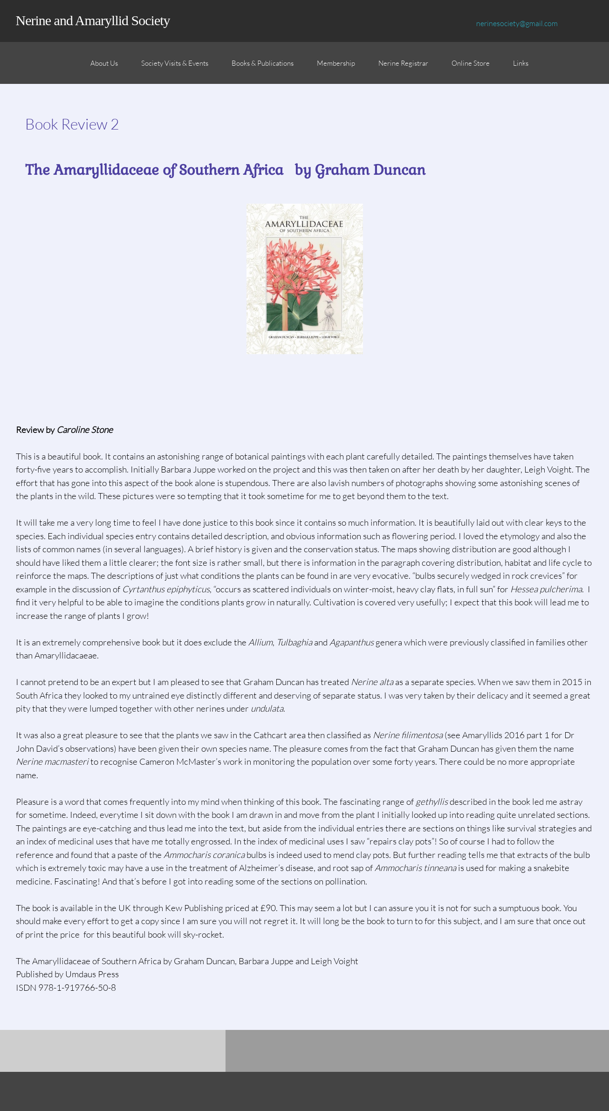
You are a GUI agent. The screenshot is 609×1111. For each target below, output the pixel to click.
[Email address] (514, 23)
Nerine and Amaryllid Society (93, 20)
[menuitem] (104, 67)
